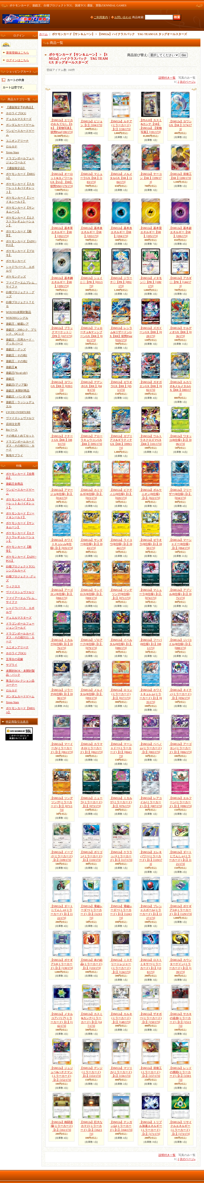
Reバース (12, 429)
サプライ (11, 665)
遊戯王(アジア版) (17, 384)
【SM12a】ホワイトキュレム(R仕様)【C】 (61, 544)
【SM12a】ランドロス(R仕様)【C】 (91, 594)
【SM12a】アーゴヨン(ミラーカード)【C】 (180, 748)
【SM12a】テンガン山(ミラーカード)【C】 (121, 1126)
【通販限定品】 (16, 168)
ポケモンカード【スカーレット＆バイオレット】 (20, 188)
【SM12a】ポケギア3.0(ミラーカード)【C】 (180, 910)
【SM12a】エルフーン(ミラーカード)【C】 (180, 802)
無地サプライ (14, 455)
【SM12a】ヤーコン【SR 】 (150, 178)
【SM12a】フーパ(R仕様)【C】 (150, 644)
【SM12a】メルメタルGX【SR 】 (121, 178)
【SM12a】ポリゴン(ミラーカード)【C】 (91, 856)
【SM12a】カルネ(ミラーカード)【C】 (121, 1018)
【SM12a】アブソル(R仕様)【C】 (180, 594)
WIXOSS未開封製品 (18, 312)
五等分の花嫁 (14, 659)
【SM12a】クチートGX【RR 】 (61, 440)
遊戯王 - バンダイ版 (18, 396)
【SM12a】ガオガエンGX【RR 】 (150, 386)
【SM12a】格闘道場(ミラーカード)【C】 (61, 1126)
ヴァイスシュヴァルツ (20, 418)
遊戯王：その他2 (16, 361)
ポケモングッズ (16, 276)
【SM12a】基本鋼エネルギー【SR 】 (61, 282)
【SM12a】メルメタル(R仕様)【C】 (91, 694)
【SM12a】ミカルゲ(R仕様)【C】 (61, 644)
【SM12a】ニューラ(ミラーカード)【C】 (91, 802)
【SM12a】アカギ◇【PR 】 (180, 282)
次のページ (187, 81)
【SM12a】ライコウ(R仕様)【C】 (121, 544)
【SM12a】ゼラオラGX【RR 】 (121, 386)
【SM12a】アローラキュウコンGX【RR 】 (91, 440)
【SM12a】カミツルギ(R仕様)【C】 (91, 494)
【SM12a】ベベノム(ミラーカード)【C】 (150, 748)
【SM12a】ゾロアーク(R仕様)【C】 (91, 644)
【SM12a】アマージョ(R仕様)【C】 (61, 494)
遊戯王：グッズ (16, 349)
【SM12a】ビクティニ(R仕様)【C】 (121, 494)
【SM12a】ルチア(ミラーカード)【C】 (121, 125)
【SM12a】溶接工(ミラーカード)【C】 (150, 1072)
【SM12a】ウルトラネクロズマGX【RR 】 (150, 440)
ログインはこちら (17, 60)
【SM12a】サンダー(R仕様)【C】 (91, 544)
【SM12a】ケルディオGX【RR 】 (180, 332)
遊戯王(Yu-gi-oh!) (17, 373)
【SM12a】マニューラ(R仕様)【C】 (150, 594)
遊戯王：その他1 (16, 355)
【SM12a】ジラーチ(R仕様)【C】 (61, 694)
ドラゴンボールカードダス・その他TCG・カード (20, 445)
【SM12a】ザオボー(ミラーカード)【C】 (150, 1018)
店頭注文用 (13, 424)
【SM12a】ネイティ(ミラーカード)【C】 (180, 694)
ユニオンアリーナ (17, 140)
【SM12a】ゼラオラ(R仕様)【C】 (150, 544)
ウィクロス (13, 586)
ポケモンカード (16, 261)
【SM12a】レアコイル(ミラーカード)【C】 (150, 802)
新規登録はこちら (17, 52)
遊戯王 (10, 378)
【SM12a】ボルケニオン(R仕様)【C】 (150, 494)
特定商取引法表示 (17, 721)
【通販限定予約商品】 (20, 107)
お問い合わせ (122, 17)
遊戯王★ (11, 367)
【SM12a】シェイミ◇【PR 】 (91, 282)
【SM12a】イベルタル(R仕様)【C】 (121, 644)
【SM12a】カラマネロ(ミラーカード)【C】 (91, 748)
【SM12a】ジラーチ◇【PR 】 (121, 282)
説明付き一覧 (167, 77)
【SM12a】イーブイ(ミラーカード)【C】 (61, 856)
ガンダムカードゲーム (20, 125)
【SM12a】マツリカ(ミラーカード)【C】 (121, 1072)
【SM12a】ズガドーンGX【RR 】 (150, 332)
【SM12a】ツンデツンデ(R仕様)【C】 (121, 594)
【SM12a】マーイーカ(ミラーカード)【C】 (61, 748)
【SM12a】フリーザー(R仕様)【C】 (180, 494)
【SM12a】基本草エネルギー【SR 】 (61, 232)
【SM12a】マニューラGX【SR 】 (91, 178)
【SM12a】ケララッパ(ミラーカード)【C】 (121, 856)
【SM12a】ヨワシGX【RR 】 (61, 386)
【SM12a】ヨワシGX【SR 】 (180, 125)
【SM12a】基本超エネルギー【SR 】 (180, 232)
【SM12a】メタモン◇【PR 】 (150, 282)
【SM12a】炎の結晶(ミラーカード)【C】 (91, 964)
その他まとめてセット (20, 435)
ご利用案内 (101, 17)
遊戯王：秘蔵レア (17, 323)
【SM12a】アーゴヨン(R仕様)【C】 (61, 594)
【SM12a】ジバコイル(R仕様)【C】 (180, 644)
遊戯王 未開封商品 (17, 390)
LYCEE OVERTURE (18, 412)
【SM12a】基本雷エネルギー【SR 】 (150, 232)
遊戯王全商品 (14, 483)
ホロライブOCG (16, 113)
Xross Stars (12, 152)
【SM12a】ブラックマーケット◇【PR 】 (61, 332)
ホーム (43, 34)
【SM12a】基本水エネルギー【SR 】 (121, 232)
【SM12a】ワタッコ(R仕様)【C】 (180, 440)
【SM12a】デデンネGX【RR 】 (91, 386)
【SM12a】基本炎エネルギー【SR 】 (91, 232)
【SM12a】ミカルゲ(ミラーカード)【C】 (121, 802)
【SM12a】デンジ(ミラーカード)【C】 (91, 1072)
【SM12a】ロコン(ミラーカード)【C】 (121, 694)
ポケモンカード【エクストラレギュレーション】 (20, 221)
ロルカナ (11, 146)
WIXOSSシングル (17, 318)
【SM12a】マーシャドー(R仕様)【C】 (180, 544)
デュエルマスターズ (19, 119)
